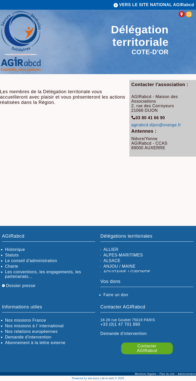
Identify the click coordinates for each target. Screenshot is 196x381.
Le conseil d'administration (31, 260)
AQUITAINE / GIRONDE (126, 272)
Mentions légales (146, 374)
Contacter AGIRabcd (147, 348)
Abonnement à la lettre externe (35, 343)
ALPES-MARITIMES (123, 255)
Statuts (12, 255)
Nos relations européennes (31, 331)
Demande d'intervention (28, 337)
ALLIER (110, 249)
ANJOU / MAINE (119, 266)
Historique (15, 249)
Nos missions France (25, 320)
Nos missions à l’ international (34, 326)
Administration (187, 374)
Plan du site (168, 374)
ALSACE (111, 260)
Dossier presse (18, 285)
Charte (11, 266)
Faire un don (115, 295)
